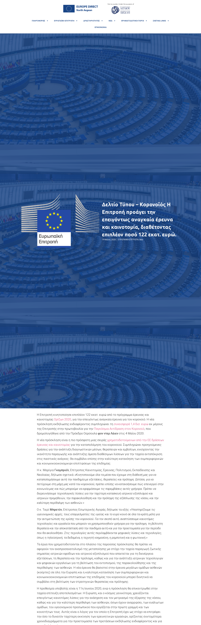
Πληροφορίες (40, 20)
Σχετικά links (161, 20)
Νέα (112, 20)
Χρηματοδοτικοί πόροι (134, 20)
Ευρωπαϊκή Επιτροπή (66, 20)
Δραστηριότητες (93, 20)
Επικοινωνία (101, 27)
